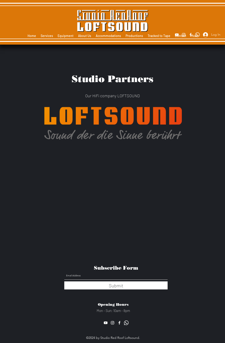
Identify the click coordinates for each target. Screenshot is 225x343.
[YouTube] (176, 34)
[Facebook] (190, 34)
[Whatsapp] (197, 34)
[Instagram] (183, 34)
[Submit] (116, 285)
